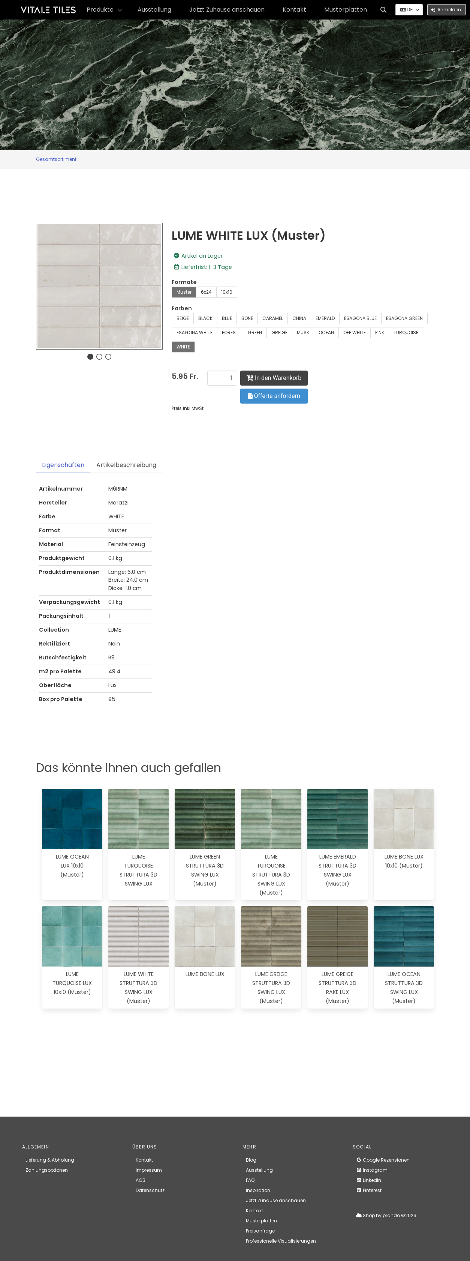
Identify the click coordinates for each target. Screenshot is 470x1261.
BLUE (227, 318)
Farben (182, 308)
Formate (184, 282)
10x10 (226, 292)
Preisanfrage (260, 1231)
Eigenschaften (63, 465)
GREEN (255, 332)
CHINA (299, 318)
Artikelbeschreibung (126, 465)
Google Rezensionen (383, 1160)
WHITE (183, 347)
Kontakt (294, 9)
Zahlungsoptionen (46, 1170)
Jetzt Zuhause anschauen (227, 9)
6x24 (206, 292)
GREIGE (279, 332)
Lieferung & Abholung (49, 1160)
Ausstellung (154, 9)
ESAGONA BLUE (360, 318)
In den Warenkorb (274, 377)
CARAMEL (272, 318)
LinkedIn (368, 1180)
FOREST (230, 332)
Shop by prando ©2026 (386, 1215)
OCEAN (326, 332)
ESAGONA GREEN (404, 318)
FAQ (250, 1180)
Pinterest (369, 1190)
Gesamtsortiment (56, 159)
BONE (247, 318)
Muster (184, 292)
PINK (379, 332)
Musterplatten (345, 9)
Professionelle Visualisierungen (281, 1241)
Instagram (372, 1170)
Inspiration (258, 1190)
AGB (140, 1180)
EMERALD (325, 318)
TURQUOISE (406, 332)
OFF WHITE (354, 332)
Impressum (149, 1170)
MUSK (303, 332)
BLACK (205, 318)
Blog (251, 1160)
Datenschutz (150, 1190)
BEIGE (183, 318)
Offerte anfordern (274, 395)
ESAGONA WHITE (195, 332)
